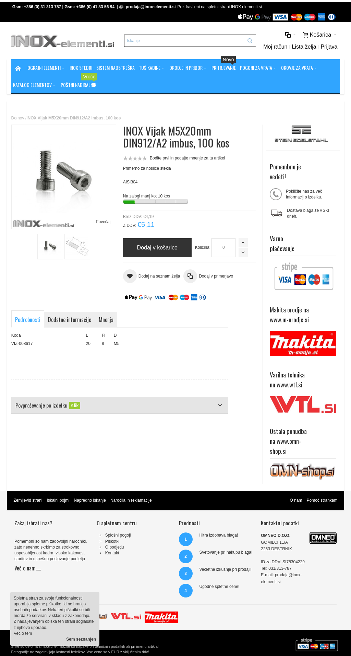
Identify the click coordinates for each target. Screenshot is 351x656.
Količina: (202, 247)
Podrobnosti (27, 320)
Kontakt (112, 553)
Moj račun (275, 47)
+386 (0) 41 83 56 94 (95, 6)
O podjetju (114, 547)
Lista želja (304, 47)
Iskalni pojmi (58, 500)
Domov (17, 118)
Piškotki (112, 541)
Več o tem (23, 633)
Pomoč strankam (321, 500)
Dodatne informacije (69, 320)
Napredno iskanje (90, 500)
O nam (296, 500)
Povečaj (103, 221)
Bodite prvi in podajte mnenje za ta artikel (187, 158)
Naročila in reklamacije (131, 500)
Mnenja (106, 320)
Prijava (329, 47)
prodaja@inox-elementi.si (151, 6)
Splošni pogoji (118, 535)
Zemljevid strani (27, 500)
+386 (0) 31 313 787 (42, 6)
